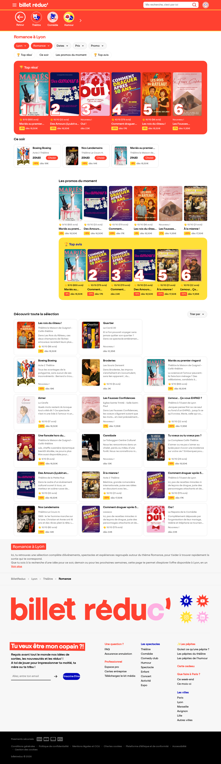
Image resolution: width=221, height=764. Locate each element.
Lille (179, 715)
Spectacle (147, 667)
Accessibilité (179, 746)
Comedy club (149, 658)
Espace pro (112, 667)
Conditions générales (23, 746)
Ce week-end (185, 679)
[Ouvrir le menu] (14, 4)
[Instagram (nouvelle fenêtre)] (186, 617)
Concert (146, 676)
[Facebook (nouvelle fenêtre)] (186, 601)
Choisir (52, 157)
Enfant (145, 672)
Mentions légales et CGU (86, 746)
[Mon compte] (205, 5)
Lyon (34, 579)
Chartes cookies (113, 746)
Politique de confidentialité (54, 746)
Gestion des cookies (26, 749)
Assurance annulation (118, 654)
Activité (146, 680)
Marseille (183, 706)
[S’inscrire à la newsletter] (71, 676)
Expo (144, 685)
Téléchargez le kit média (120, 676)
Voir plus (16, 566)
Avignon (182, 711)
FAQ (107, 649)
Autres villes (185, 720)
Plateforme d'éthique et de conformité (147, 746)
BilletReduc (18, 579)
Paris (180, 697)
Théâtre (48, 579)
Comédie (147, 654)
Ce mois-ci (184, 684)
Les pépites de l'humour (192, 658)
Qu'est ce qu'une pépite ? (193, 649)
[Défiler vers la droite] (80, 20)
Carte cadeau (185, 666)
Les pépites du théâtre (191, 654)
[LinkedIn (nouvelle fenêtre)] (202, 617)
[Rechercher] (194, 5)
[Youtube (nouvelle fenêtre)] (202, 601)
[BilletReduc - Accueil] (33, 5)
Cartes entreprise (116, 671)
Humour (146, 663)
